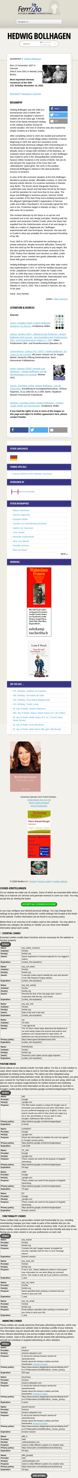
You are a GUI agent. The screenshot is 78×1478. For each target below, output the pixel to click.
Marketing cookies (11, 1321)
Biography (15, 94)
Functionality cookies (13, 1216)
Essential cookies (10, 933)
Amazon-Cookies (40, 1364)
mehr (63, 554)
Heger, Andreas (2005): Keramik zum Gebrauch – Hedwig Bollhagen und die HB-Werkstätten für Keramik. (28, 371)
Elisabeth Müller (20, 519)
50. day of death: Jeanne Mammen (29, 708)
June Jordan (19, 532)
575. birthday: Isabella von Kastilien (29, 691)
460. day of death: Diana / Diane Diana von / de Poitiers (39, 713)
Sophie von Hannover (23, 528)
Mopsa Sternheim (21, 510)
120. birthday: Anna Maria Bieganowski (31, 700)
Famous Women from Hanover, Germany (32, 474)
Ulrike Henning (61, 299)
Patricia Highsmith (21, 515)
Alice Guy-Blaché (21, 541)
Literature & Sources (31, 94)
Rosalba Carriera (21, 545)
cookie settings (60, 881)
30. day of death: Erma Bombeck (28, 725)
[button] (58, 108)
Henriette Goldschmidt (23, 537)
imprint (33, 881)
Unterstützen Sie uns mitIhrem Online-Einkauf (39, 803)
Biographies (15, 58)
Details (5, 944)
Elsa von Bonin (20, 550)
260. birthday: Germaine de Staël (28, 695)
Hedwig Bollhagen (32, 59)
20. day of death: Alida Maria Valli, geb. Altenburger (37, 729)
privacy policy (44, 881)
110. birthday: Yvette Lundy (26, 704)
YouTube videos (8, 1064)
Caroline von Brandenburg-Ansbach (30, 523)
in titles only (45, 45)
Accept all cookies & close (38, 904)
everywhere (45, 42)
